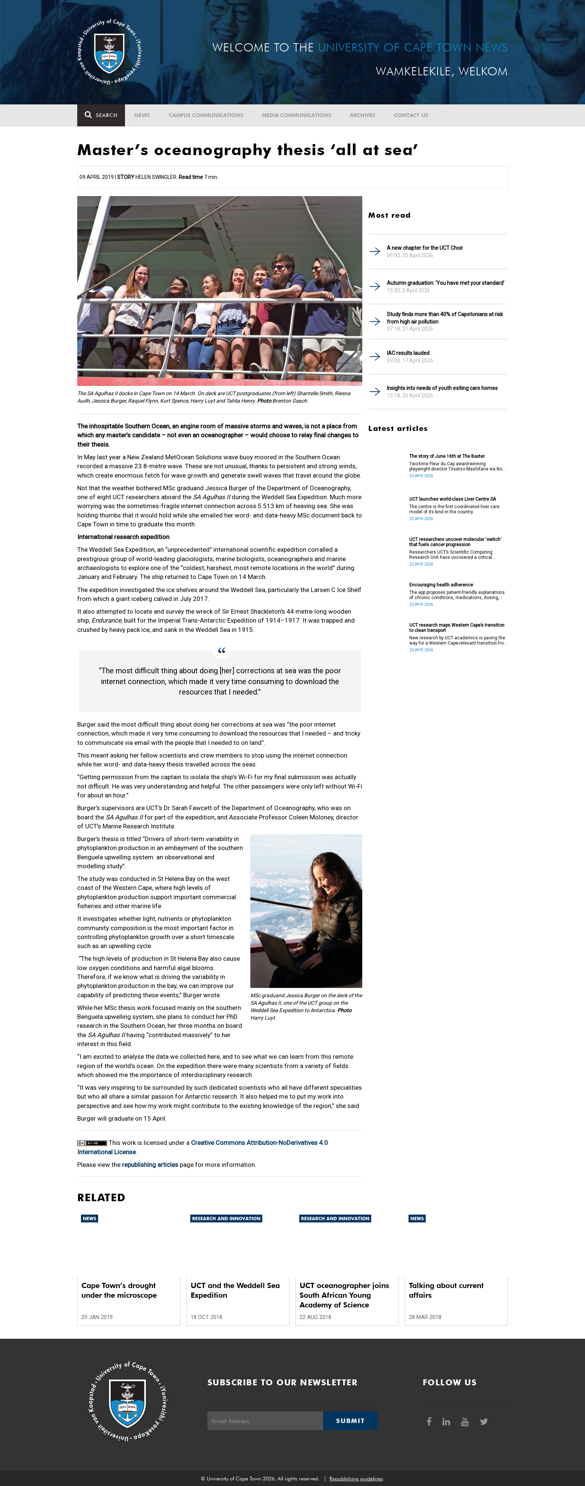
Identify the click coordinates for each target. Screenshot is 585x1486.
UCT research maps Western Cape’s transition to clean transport (456, 628)
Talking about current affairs (446, 1290)
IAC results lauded (408, 353)
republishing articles (150, 1164)
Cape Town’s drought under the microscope (119, 1290)
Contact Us (411, 115)
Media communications (296, 115)
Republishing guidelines (356, 1479)
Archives (362, 115)
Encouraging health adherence (441, 585)
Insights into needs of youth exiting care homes (442, 388)
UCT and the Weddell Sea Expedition (235, 1290)
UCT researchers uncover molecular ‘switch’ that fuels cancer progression (455, 542)
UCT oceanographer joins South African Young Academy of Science (344, 1295)
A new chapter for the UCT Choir (425, 248)
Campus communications (206, 115)
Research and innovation (226, 1218)
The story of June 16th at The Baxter (447, 456)
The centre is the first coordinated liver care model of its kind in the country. (454, 509)
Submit (350, 1420)
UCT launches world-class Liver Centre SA (452, 499)
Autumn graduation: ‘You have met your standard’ (445, 283)
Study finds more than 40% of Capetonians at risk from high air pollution (445, 318)
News (142, 115)
